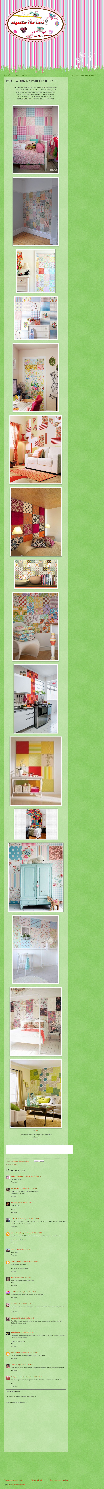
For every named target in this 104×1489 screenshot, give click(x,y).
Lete (12, 1304)
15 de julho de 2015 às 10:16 (22, 1202)
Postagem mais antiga (59, 1480)
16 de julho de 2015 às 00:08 (24, 1364)
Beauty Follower (16, 1261)
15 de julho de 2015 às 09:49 (29, 1188)
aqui (37, 1130)
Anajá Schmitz (15, 1188)
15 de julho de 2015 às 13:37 (23, 1249)
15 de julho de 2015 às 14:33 (30, 1261)
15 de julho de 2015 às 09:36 (32, 1176)
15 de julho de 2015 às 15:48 (22, 1277)
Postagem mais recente (13, 1480)
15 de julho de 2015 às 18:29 (28, 1332)
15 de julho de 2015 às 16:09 (22, 1304)
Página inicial (36, 1480)
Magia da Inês (15, 1332)
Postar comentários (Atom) (16, 1485)
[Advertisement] (35, 1465)
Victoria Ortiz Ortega (17, 1233)
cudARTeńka (15, 1292)
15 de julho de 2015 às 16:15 (25, 1318)
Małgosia (14, 1318)
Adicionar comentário (13, 1391)
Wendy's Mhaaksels (17, 1176)
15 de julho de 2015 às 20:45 (29, 1352)
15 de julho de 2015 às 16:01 (28, 1292)
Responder (14, 1182)
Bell (12, 1202)
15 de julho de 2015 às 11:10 (30, 1219)
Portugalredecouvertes (18, 1377)
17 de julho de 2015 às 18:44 (34, 1377)
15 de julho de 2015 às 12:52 (33, 1233)
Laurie (13, 1364)
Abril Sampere (15, 1352)
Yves (12, 1277)
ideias (15, 1164)
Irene (12, 1249)
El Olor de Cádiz (16, 1219)
